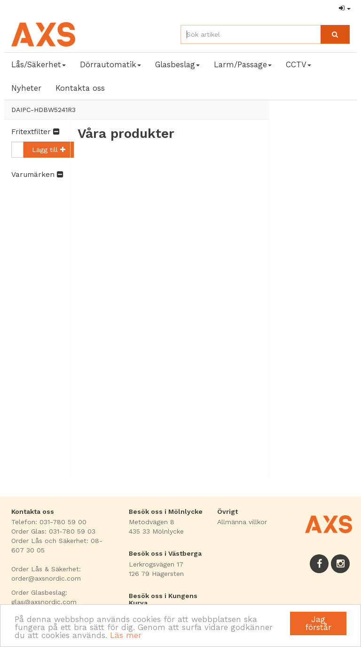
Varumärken (37, 174)
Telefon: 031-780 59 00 (48, 522)
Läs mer (125, 635)
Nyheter (26, 88)
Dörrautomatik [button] (110, 64)
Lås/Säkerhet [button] (38, 64)
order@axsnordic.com (46, 578)
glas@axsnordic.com (44, 602)
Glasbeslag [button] (177, 64)
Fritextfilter (35, 132)
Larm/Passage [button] (243, 64)
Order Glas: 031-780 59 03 (53, 531)
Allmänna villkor (242, 522)
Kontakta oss (80, 88)
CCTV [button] (298, 64)
